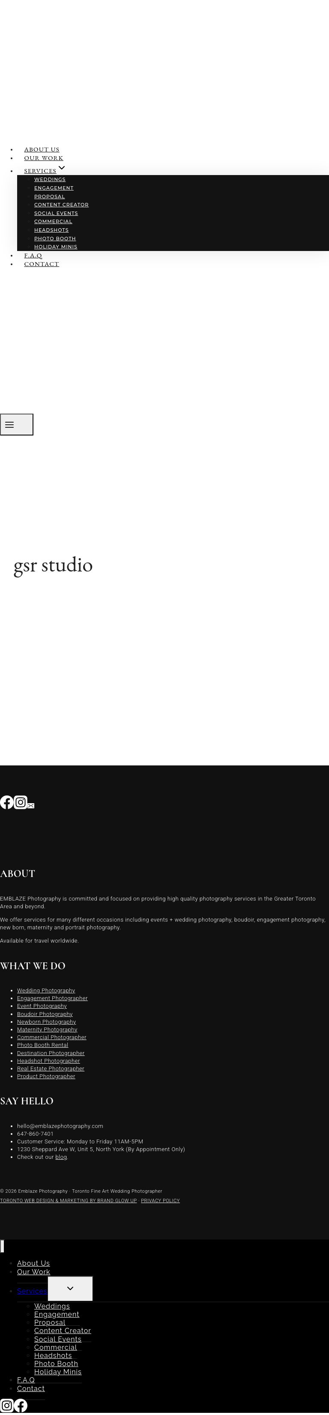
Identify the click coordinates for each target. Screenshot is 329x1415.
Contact (42, 264)
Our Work (43, 158)
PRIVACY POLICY (160, 1200)
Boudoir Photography (45, 1014)
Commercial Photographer (52, 1037)
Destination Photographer (51, 1053)
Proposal (49, 197)
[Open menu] (16, 424)
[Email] (30, 804)
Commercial (53, 221)
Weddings (50, 179)
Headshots (51, 230)
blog (61, 1157)
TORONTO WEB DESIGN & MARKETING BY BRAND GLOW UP (68, 1200)
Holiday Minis (56, 247)
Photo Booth (55, 239)
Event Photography (42, 1006)
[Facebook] (7, 804)
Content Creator (61, 205)
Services (32, 1291)
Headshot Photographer (48, 1061)
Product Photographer (46, 1076)
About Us (42, 149)
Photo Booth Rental (43, 1045)
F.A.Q (33, 255)
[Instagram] (20, 804)
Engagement (54, 188)
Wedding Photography (46, 990)
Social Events (56, 213)
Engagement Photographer (52, 998)
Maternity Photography (47, 1029)
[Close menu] (2, 1247)
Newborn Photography (46, 1022)
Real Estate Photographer (50, 1068)
